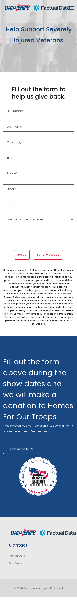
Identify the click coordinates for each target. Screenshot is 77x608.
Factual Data (17, 556)
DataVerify (16, 563)
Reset (21, 255)
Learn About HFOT (21, 449)
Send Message (48, 255)
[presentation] (33, 237)
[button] (71, 7)
